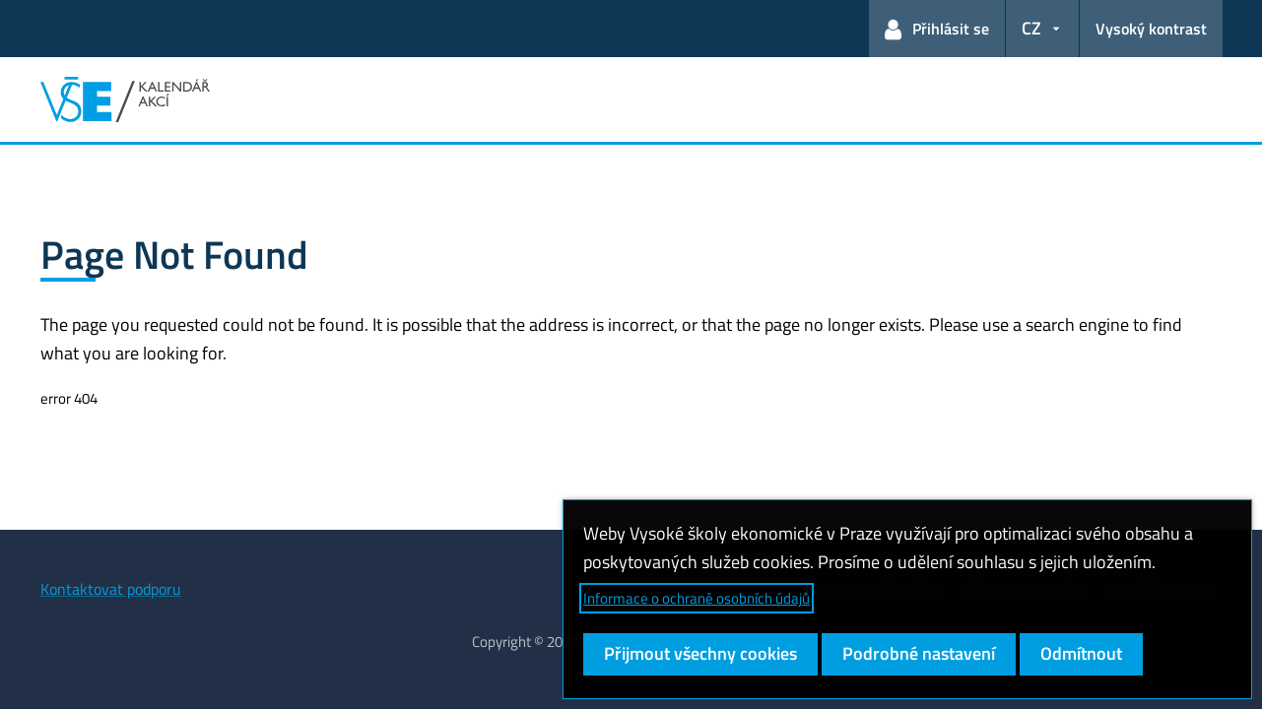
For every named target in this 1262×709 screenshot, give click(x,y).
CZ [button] (1031, 28)
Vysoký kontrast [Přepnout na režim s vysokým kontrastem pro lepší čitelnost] (1151, 28)
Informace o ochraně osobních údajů (696, 598)
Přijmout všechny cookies (700, 653)
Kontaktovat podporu (110, 589)
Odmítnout (1081, 653)
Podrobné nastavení (918, 653)
